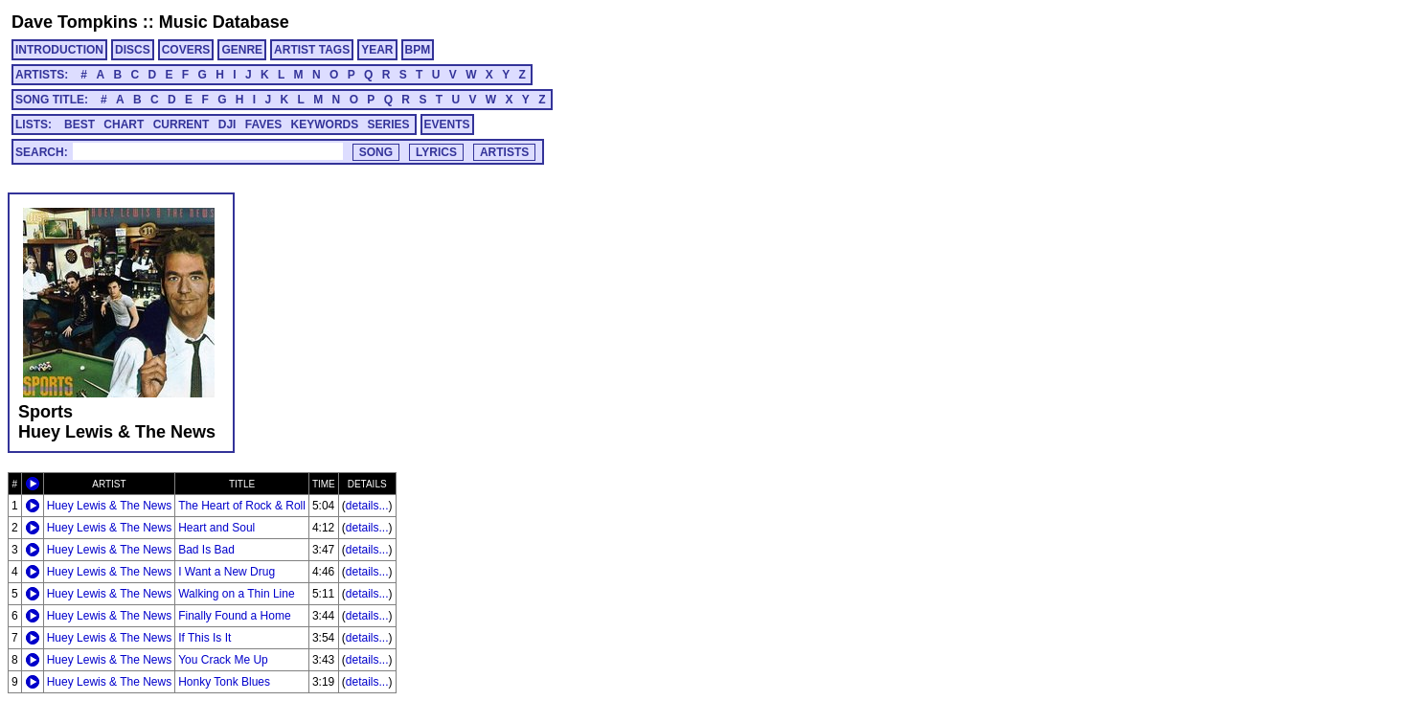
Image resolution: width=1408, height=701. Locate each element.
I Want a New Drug (226, 571)
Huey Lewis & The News (109, 505)
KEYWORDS (325, 124)
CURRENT (181, 124)
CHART (123, 124)
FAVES (263, 124)
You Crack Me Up (223, 660)
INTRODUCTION (59, 50)
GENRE (241, 50)
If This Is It (204, 637)
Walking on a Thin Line (236, 593)
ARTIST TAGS (312, 50)
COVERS (186, 50)
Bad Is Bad (206, 549)
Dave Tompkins (74, 22)
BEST (79, 124)
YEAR (377, 50)
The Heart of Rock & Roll (242, 505)
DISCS (132, 50)
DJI (227, 124)
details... (367, 505)
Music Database (224, 22)
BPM (418, 50)
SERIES (389, 124)
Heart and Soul (216, 527)
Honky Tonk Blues (224, 682)
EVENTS (447, 124)
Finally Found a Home (234, 615)
